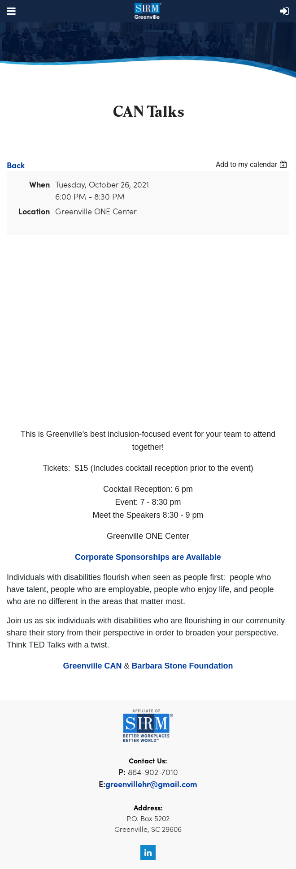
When (39, 184)
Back (16, 164)
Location (34, 211)
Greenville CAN (92, 665)
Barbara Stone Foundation (182, 665)
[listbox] (252, 164)
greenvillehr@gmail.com (151, 783)
